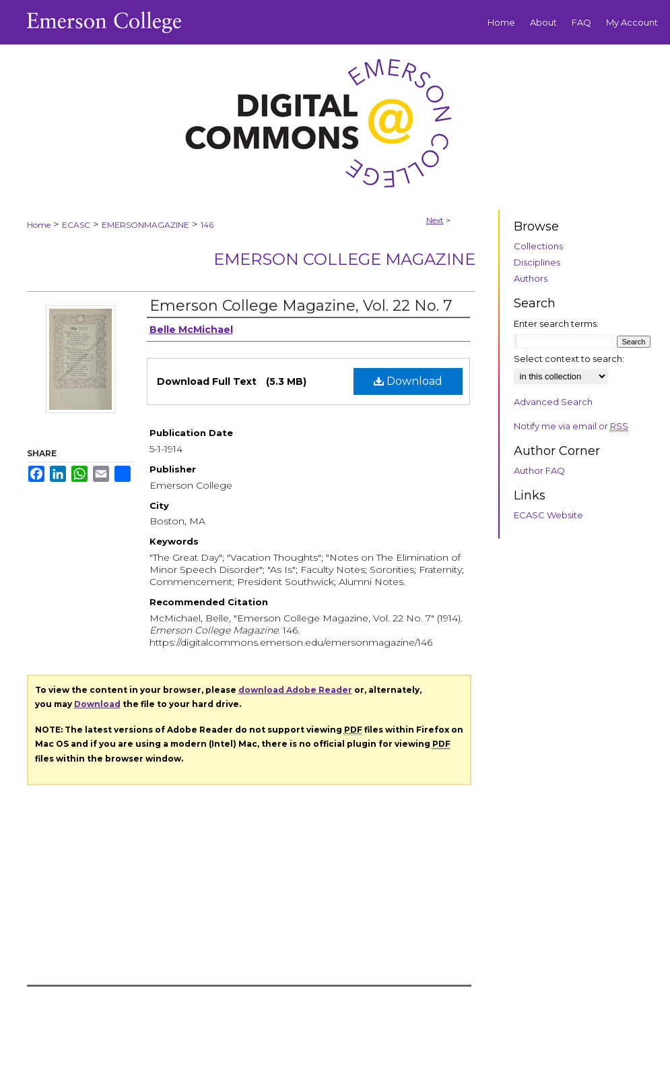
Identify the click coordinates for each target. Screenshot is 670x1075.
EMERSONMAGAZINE (145, 225)
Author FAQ (539, 470)
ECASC (76, 225)
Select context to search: (569, 358)
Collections (538, 246)
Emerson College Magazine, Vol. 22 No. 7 (300, 306)
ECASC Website (548, 515)
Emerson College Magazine (344, 259)
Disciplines (537, 262)
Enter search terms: (556, 323)
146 (207, 225)
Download (408, 381)
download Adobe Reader (295, 690)
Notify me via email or (571, 426)
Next (435, 220)
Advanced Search (553, 401)
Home (39, 225)
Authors (530, 278)
